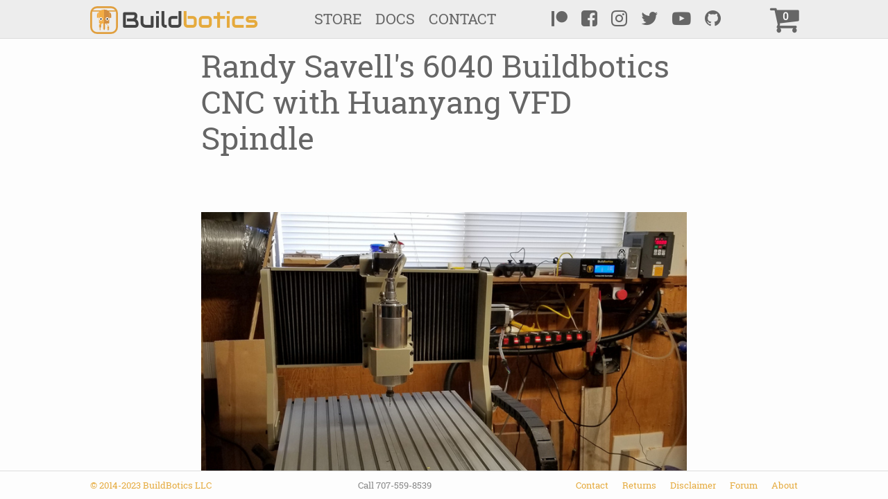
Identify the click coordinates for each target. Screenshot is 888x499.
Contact (462, 18)
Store (337, 18)
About (784, 485)
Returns (639, 485)
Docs (395, 18)
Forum (744, 485)
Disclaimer (693, 485)
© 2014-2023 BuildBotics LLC (151, 485)
